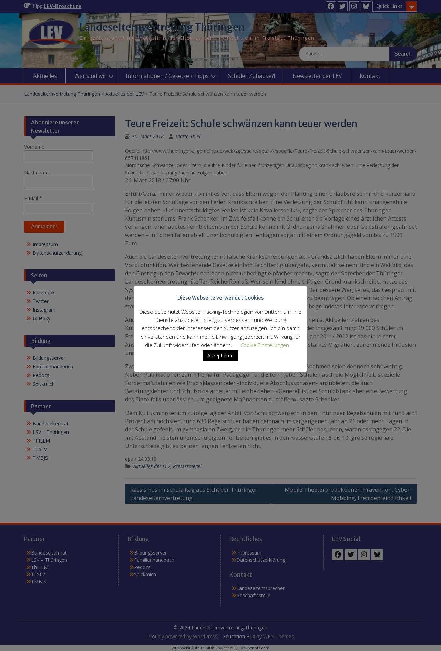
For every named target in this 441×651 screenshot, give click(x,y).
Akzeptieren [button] (220, 355)
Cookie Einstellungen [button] (264, 345)
